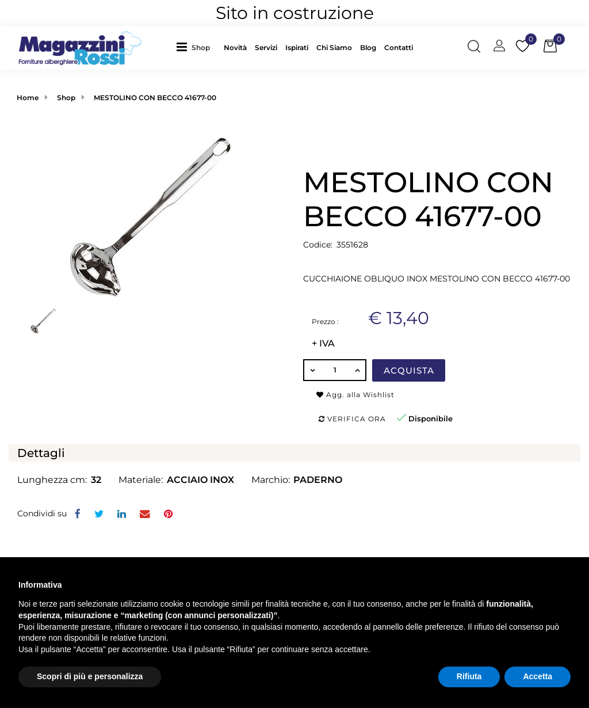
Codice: (317, 244)
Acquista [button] (409, 370)
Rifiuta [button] (469, 676)
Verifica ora (352, 418)
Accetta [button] (537, 676)
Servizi (266, 47)
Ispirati (296, 47)
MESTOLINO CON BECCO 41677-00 (155, 97)
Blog (368, 47)
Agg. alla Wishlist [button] (355, 394)
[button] (203, 47)
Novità (235, 47)
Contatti (398, 47)
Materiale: (140, 479)
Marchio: (270, 479)
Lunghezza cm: (52, 479)
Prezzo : (325, 321)
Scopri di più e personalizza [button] (90, 676)
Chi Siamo (334, 47)
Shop (201, 47)
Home (28, 97)
